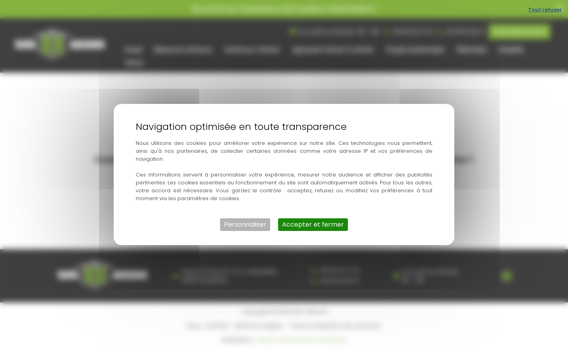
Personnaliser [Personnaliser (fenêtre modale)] (245, 224)
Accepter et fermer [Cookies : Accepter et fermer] (313, 224)
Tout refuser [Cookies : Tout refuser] (545, 9)
